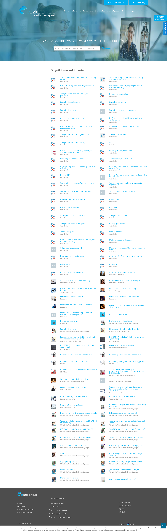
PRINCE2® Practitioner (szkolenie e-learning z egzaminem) (78, 347)
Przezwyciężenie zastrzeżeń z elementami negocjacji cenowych (76, 128)
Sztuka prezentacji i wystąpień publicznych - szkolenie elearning (126, 88)
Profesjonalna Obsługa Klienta (72, 119)
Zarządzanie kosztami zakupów (72, 225)
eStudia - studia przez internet (61, 517)
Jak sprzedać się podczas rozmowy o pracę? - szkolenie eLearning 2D (127, 80)
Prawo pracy (114, 200)
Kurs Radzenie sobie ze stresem (121, 346)
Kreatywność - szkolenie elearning (122, 290)
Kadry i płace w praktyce (69, 208)
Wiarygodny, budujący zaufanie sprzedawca (77, 184)
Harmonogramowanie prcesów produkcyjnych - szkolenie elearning (78, 242)
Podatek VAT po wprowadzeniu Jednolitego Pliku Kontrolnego (128, 177)
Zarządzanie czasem (68, 111)
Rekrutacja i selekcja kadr (118, 95)
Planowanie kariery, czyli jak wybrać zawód (125, 463)
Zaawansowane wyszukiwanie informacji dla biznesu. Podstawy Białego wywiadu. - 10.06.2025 (126, 390)
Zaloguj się (139, 2)
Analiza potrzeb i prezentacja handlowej (124, 127)
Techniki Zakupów (67, 233)
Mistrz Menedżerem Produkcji (120, 241)
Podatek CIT (65, 176)
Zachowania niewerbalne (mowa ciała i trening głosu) (78, 80)
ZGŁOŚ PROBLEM (124, 503)
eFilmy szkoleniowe (57, 507)
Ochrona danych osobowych (71, 249)
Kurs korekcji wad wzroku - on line (73, 388)
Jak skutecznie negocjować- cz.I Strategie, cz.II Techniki (127, 423)
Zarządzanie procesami (118, 103)
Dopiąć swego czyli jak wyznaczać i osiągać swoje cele (126, 456)
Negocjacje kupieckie (117, 225)
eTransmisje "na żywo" (58, 514)
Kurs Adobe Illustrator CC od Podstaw (124, 298)
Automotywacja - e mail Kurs (120, 160)
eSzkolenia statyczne (110, 11)
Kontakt (144, 11)
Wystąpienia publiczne (74, 463)
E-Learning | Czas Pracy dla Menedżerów (76, 354)
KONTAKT (122, 512)
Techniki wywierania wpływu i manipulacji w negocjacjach (126, 185)
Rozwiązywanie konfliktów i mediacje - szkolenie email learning (128, 169)
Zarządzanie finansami (118, 217)
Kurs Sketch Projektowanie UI (71, 298)
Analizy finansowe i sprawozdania (73, 217)
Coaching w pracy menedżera (120, 152)
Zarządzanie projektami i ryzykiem (122, 111)
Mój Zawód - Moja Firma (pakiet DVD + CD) (76, 430)
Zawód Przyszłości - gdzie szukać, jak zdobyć (127, 430)
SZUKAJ (107, 48)
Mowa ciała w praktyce (74, 479)
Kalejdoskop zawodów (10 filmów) (122, 479)
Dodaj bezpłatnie (116, 2)
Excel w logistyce (115, 233)
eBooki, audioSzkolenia (59, 510)
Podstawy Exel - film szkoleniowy (122, 398)
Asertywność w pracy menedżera (122, 273)
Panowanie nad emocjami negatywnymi (124, 281)
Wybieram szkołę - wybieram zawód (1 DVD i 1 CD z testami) (78, 423)
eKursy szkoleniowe (57, 503)
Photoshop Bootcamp (118, 314)
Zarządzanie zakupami (118, 135)
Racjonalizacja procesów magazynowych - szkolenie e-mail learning (76, 153)
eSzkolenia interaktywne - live (85, 11)
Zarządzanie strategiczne (70, 103)
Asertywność (74, 455)
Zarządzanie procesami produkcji (72, 144)
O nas (124, 11)
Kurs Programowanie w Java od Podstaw (76, 306)
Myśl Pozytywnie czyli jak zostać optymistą (126, 446)
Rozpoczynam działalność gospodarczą (75, 438)
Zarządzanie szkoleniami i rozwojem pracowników (74, 96)
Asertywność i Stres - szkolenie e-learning (125, 257)
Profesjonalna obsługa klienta (71, 273)
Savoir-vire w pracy (74, 471)
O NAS (19, 503)
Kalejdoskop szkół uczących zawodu (123, 414)
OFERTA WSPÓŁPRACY (24, 512)
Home (66, 12)
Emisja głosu (65, 265)
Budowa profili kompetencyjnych (72, 200)
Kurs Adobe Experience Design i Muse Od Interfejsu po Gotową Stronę (76, 315)
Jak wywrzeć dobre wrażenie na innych (124, 471)
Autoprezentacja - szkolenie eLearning (75, 281)
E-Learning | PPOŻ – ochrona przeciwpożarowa (78, 371)
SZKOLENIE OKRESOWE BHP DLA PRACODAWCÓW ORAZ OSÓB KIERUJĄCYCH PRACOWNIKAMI (126, 372)
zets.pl (132, 524)
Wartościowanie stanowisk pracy (122, 192)
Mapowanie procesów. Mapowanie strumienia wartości (127, 250)
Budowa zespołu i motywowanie (73, 257)
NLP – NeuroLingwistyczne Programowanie (77, 87)
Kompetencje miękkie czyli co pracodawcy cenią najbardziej (127, 407)
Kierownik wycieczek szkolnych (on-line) (124, 330)
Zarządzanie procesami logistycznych (74, 135)
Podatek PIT (114, 208)
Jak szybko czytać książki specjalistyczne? (76, 380)
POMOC (121, 509)
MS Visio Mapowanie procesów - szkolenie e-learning (78, 291)
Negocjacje (113, 265)
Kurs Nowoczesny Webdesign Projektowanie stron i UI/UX (126, 306)
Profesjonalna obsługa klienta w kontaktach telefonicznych (126, 120)
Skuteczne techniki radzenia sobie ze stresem (127, 438)
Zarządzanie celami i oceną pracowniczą (75, 192)
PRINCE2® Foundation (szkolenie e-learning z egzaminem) (126, 339)
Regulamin (134, 11)
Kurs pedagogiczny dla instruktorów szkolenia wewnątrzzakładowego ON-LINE (78, 339)
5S (113, 144)
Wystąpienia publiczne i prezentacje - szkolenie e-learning (78, 169)
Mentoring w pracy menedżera (72, 160)
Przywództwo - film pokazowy (72, 406)
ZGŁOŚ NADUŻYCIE (125, 506)
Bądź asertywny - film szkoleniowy (73, 398)
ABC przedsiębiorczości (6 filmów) (74, 446)
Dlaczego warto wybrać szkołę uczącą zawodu (78, 414)
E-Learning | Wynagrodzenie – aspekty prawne (127, 363)
